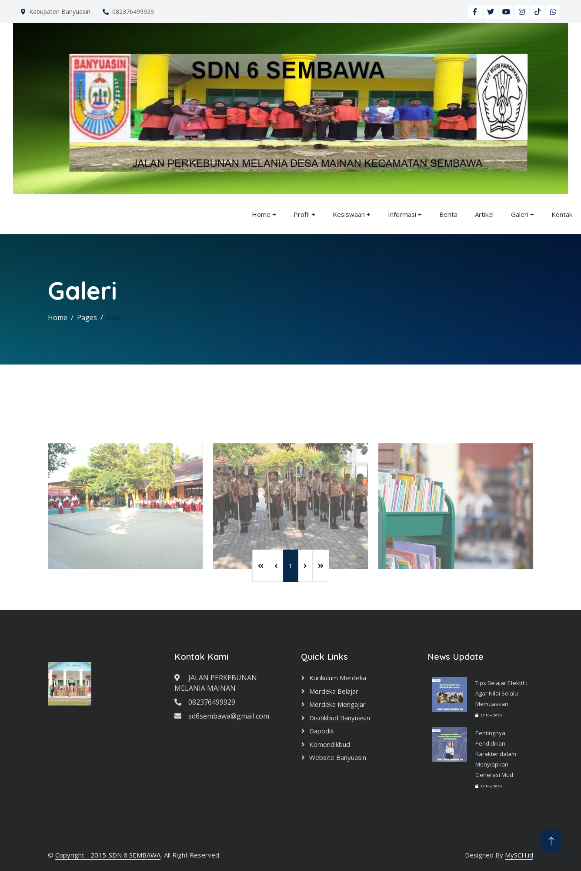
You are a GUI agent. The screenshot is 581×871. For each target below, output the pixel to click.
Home (261, 214)
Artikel (484, 214)
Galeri (519, 214)
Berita (448, 214)
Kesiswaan (349, 214)
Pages (87, 317)
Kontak (561, 214)
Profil (302, 214)
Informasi (402, 214)
